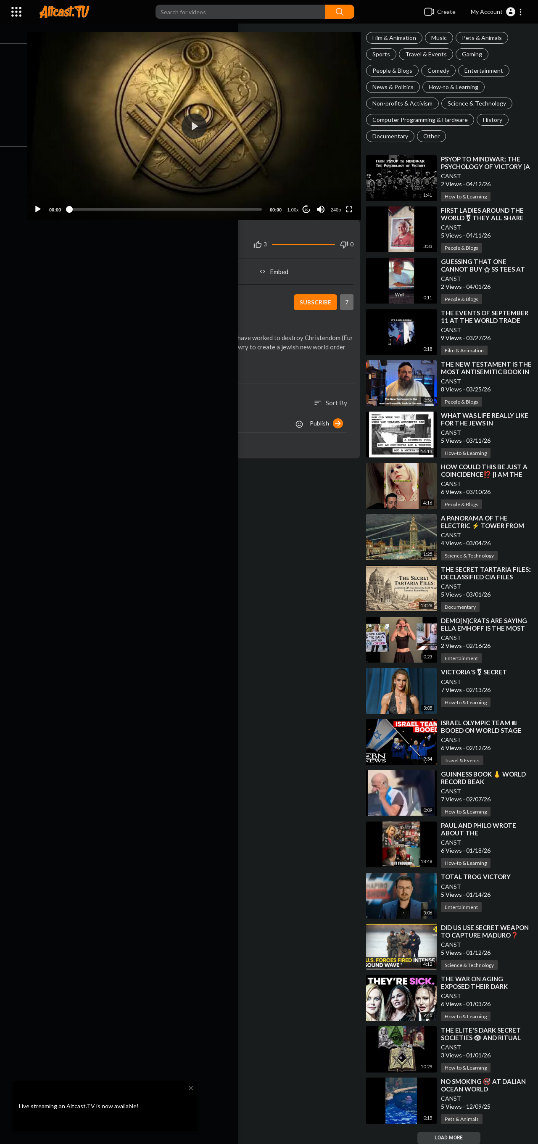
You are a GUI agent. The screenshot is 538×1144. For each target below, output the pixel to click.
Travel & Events (430, 54)
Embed (279, 265)
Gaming (476, 54)
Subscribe (317, 296)
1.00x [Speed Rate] (295, 203)
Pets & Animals (486, 37)
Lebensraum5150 (98, 292)
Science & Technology (480, 103)
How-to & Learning (457, 86)
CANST (455, 176)
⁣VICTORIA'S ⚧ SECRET (478, 672)
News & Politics (396, 86)
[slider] (173, 203)
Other (435, 136)
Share (124, 265)
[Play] (51, 203)
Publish (330, 427)
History (496, 119)
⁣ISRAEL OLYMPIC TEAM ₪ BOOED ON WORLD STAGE (485, 726)
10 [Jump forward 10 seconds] (309, 204)
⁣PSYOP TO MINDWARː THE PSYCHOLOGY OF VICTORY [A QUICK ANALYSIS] (485, 166)
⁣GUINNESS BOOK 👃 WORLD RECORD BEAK (487, 777)
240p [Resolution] (338, 203)
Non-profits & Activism (406, 103)
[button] (496, 11)
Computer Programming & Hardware (424, 119)
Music (443, 37)
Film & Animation (398, 37)
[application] (202, 123)
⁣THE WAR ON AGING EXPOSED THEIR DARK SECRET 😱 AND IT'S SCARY (486, 986)
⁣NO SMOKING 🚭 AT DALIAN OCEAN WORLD (487, 1085)
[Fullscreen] (352, 203)
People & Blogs (396, 70)
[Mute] (323, 203)
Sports (385, 54)
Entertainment (487, 70)
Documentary (394, 136)
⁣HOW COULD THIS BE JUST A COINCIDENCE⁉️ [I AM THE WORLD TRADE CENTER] (488, 474)
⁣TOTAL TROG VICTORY (479, 876)
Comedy (442, 70)
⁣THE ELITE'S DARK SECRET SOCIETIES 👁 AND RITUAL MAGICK (485, 1037)
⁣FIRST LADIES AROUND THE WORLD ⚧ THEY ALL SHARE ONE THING (486, 217)
